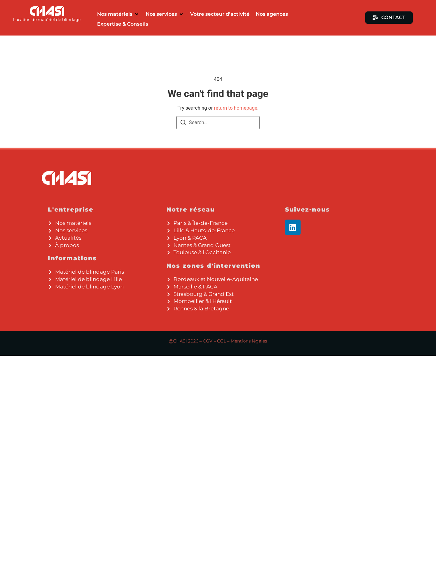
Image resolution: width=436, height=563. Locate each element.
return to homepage (235, 108)
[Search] (183, 123)
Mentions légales (249, 341)
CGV (207, 341)
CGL (221, 341)
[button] (118, 14)
